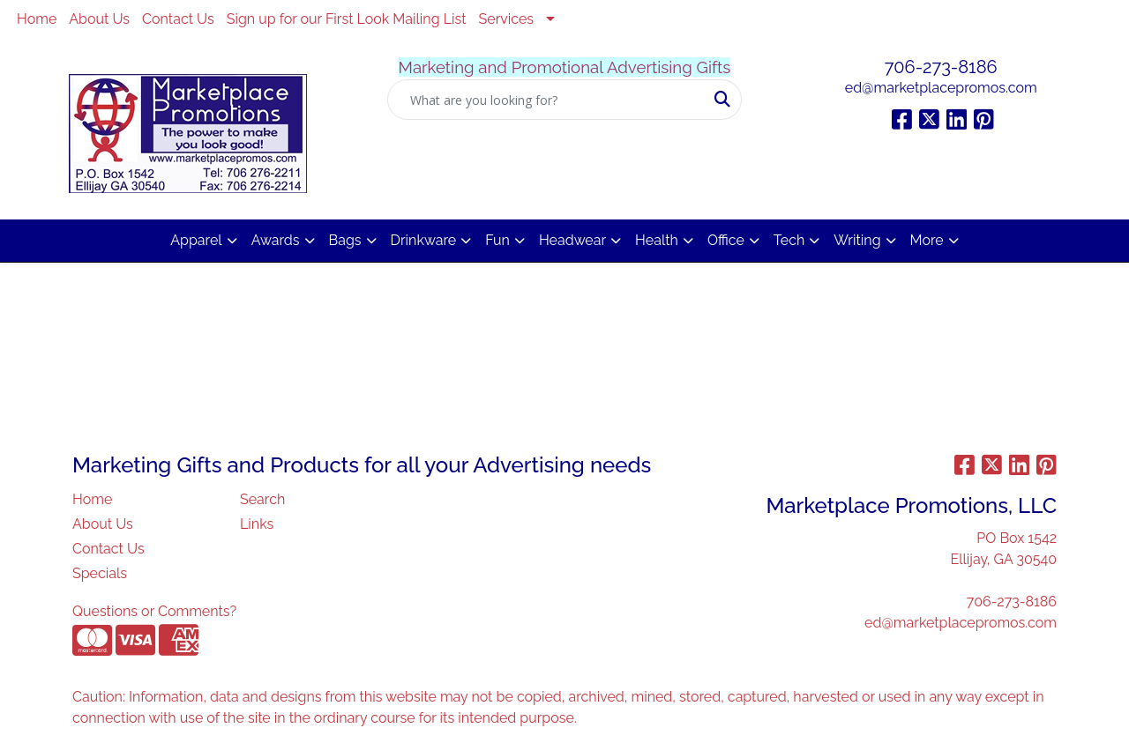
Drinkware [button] (424, 240)
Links (256, 524)
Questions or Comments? (154, 611)
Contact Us (178, 19)
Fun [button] (497, 240)
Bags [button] (345, 240)
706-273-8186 (941, 67)
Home (36, 19)
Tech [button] (789, 240)
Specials (99, 573)
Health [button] (656, 240)
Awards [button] (275, 240)
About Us (99, 19)
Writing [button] (857, 240)
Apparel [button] (195, 240)
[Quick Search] (546, 99)
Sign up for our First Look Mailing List (347, 19)
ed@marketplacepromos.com (941, 87)
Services (507, 19)
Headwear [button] (572, 240)
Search (262, 499)
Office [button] (725, 240)
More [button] (927, 240)
